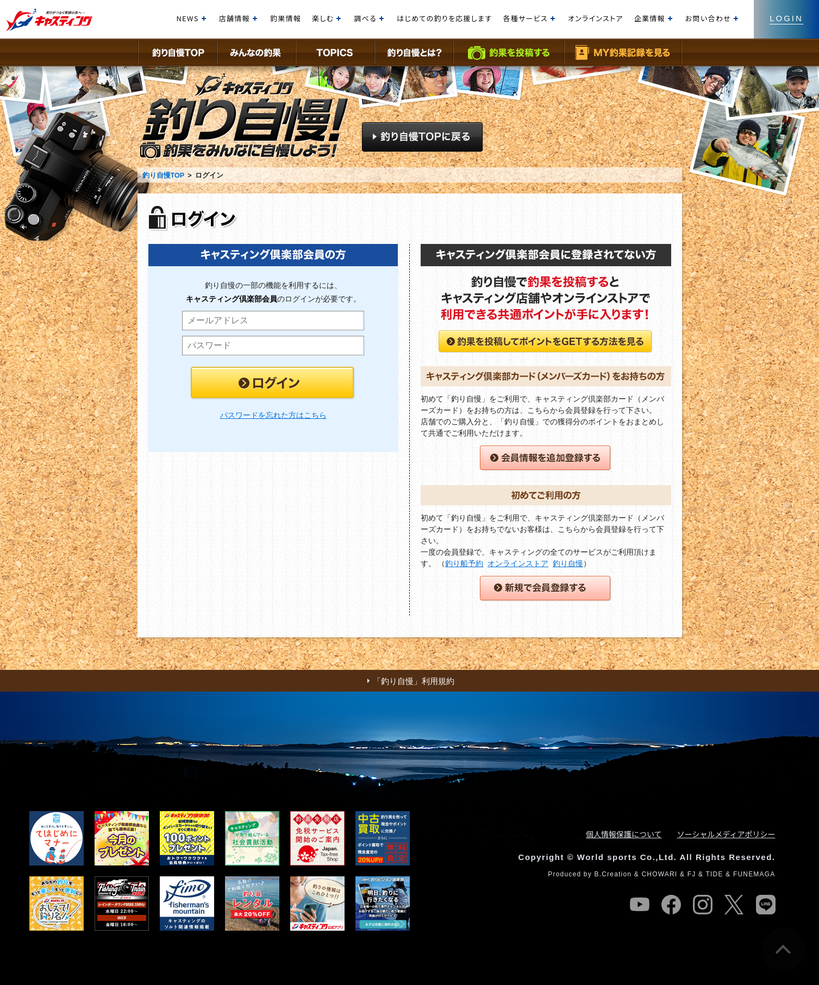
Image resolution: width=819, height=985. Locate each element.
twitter (734, 904)
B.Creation (613, 874)
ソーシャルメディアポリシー (726, 834)
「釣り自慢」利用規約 (413, 681)
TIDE (714, 874)
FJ (691, 874)
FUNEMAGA (754, 874)
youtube (639, 904)
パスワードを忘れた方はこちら (273, 415)
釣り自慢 (568, 563)
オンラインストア (517, 563)
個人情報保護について (624, 834)
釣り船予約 (464, 563)
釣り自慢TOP (163, 175)
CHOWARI (659, 874)
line (766, 904)
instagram (702, 904)
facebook (671, 904)
